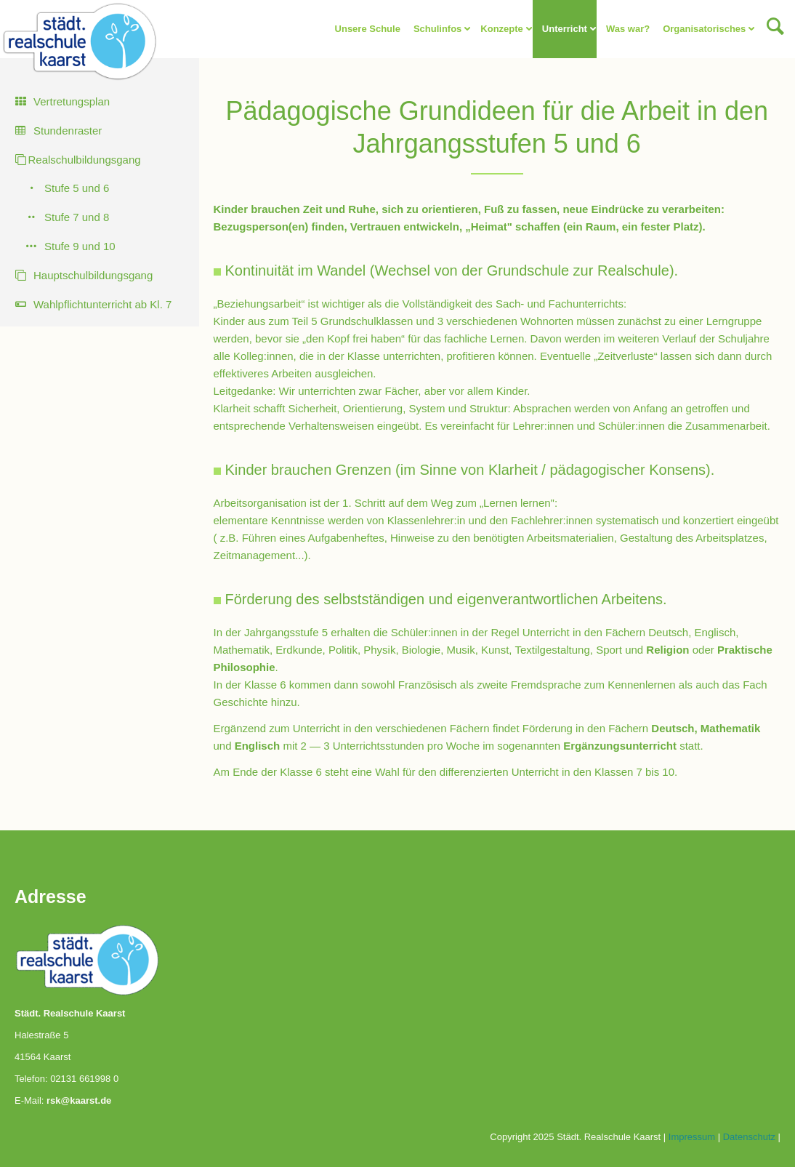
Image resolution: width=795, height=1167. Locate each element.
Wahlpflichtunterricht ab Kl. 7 (102, 304)
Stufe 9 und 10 (80, 246)
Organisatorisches (704, 28)
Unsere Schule (367, 28)
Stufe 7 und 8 (76, 217)
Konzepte (501, 28)
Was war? (628, 28)
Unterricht (564, 28)
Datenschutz (749, 1136)
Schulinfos (437, 28)
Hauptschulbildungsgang (93, 275)
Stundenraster (67, 130)
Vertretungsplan (71, 101)
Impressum (692, 1136)
